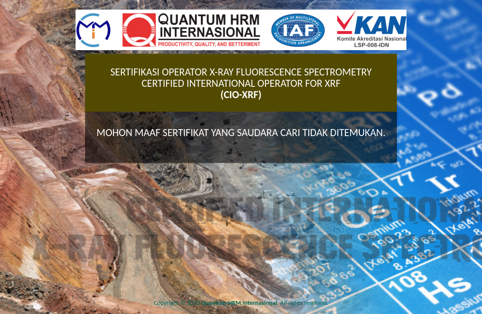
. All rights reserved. (264, 303)
